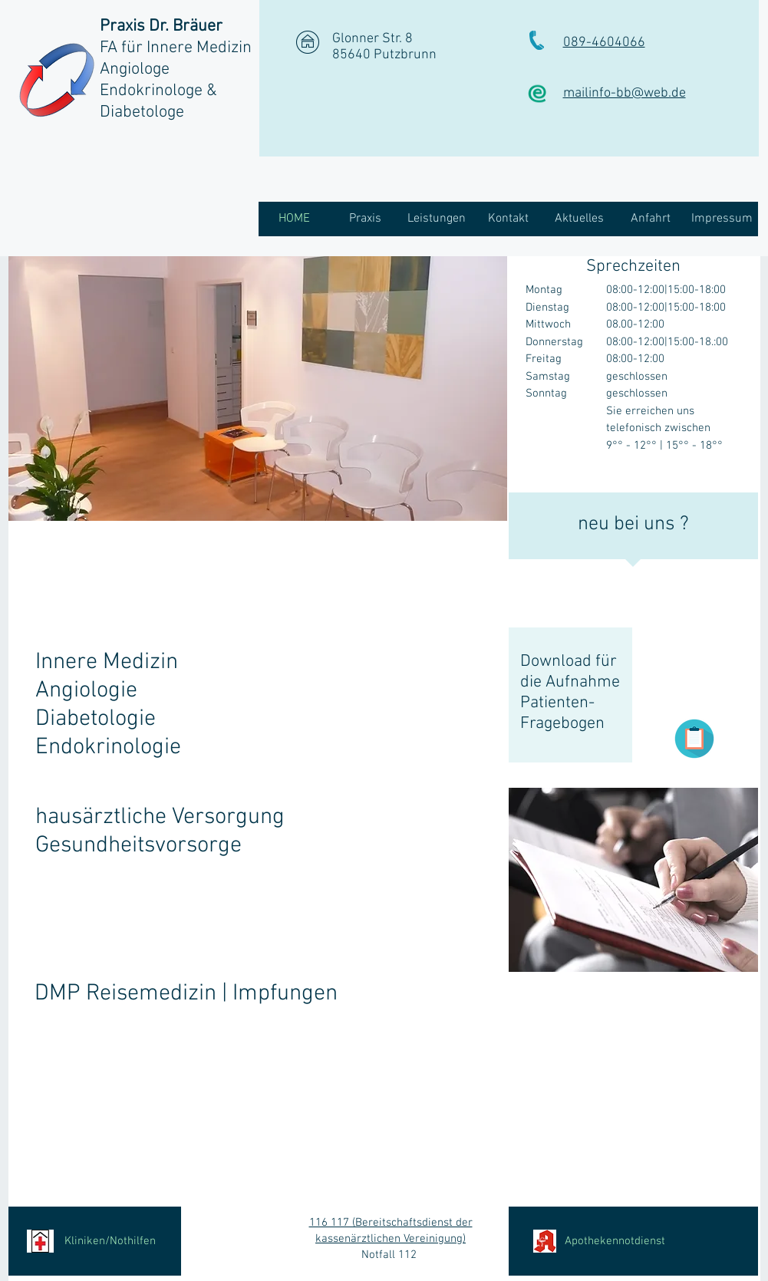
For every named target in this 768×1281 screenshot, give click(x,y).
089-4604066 (604, 43)
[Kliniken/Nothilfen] (94, 1241)
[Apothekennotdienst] (633, 1241)
